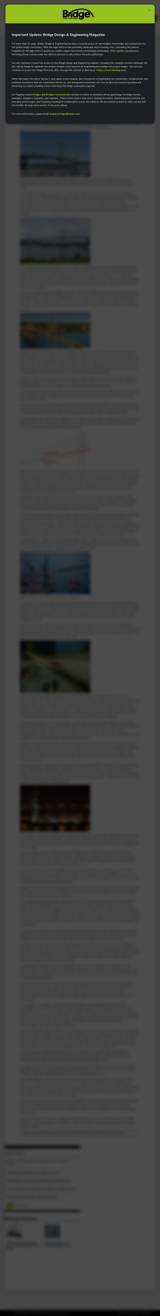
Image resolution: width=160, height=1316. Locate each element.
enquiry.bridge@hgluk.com (65, 113)
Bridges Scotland (55, 94)
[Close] (149, 10)
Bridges (36, 94)
